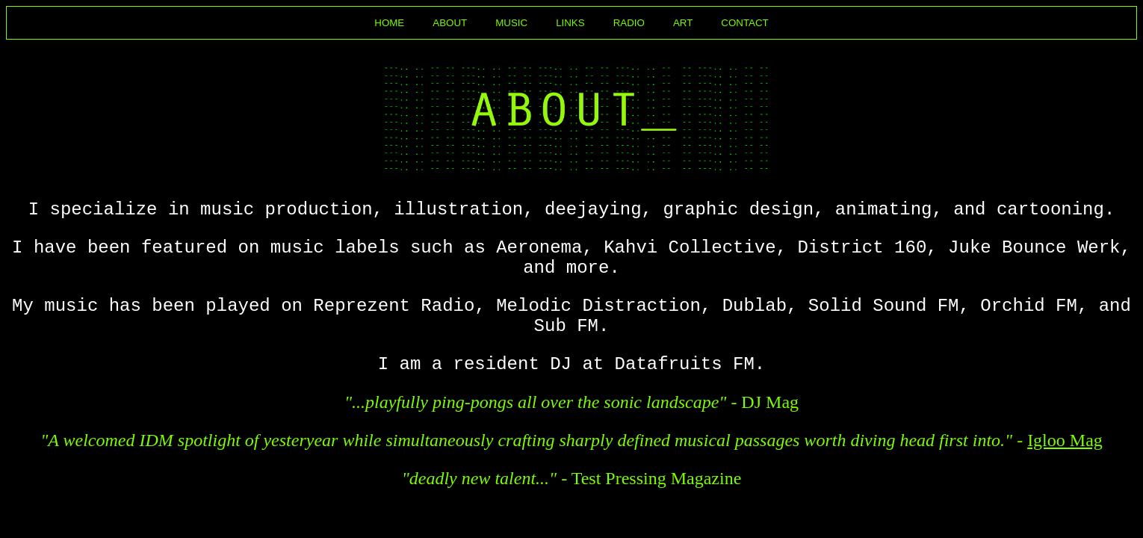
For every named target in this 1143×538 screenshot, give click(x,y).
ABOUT (450, 22)
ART (683, 22)
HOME (389, 22)
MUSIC (511, 22)
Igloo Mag (1065, 440)
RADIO (629, 22)
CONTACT (744, 22)
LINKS (570, 22)
